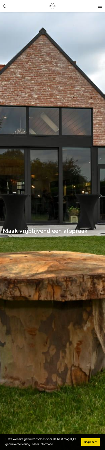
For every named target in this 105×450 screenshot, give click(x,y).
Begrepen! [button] (90, 442)
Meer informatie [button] (42, 444)
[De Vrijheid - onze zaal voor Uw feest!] (52, 5)
